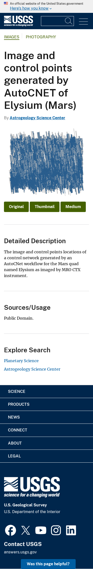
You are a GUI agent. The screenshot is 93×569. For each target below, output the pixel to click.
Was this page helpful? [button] (48, 564)
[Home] (18, 25)
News (14, 417)
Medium (73, 206)
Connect (17, 430)
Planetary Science (21, 360)
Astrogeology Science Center (37, 118)
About (15, 443)
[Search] (69, 21)
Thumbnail (45, 206)
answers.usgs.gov (20, 552)
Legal (14, 456)
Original (16, 206)
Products (19, 404)
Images (11, 37)
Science (16, 391)
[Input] (57, 21)
